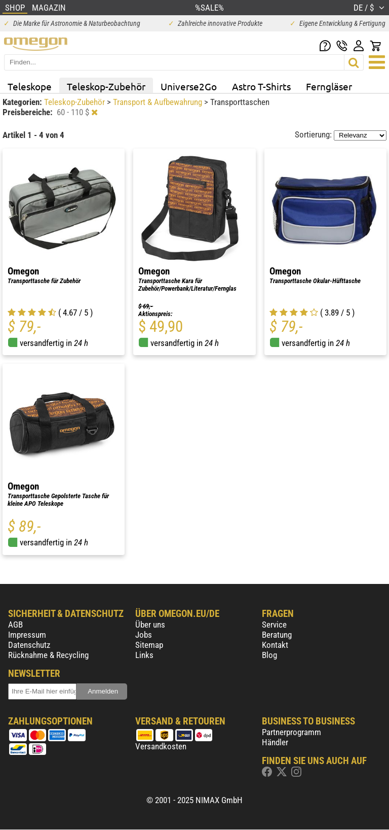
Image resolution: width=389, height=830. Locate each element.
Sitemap (149, 645)
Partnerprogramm (291, 732)
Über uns (150, 624)
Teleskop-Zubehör (106, 86)
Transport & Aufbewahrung (158, 102)
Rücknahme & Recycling (48, 655)
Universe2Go (189, 86)
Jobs (143, 635)
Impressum (27, 635)
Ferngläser (329, 86)
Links (144, 655)
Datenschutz (29, 645)
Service (274, 624)
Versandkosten (160, 746)
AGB (15, 624)
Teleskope (30, 86)
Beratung (277, 635)
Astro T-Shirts (261, 86)
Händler (275, 742)
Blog (269, 655)
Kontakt (275, 645)
